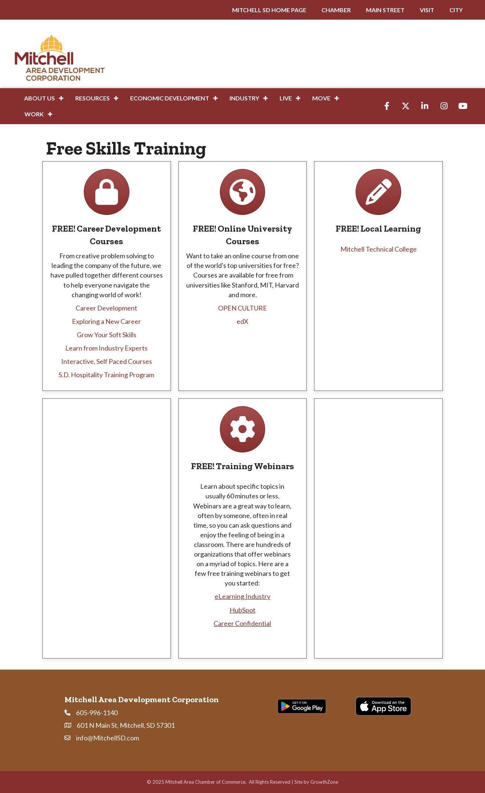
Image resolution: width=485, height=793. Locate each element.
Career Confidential (242, 623)
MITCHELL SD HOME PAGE (269, 9)
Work (34, 113)
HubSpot (242, 610)
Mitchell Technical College (378, 249)
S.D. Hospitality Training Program (106, 375)
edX (242, 321)
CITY (456, 9)
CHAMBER (336, 9)
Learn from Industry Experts (106, 348)
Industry (244, 98)
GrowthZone (324, 782)
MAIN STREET (385, 9)
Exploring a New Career (106, 321)
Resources (92, 98)
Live (286, 98)
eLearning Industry (242, 596)
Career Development (106, 308)
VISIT (427, 9)
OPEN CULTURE (242, 308)
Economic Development (169, 98)
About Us (39, 98)
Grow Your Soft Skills (106, 335)
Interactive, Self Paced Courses (106, 361)
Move (321, 98)
